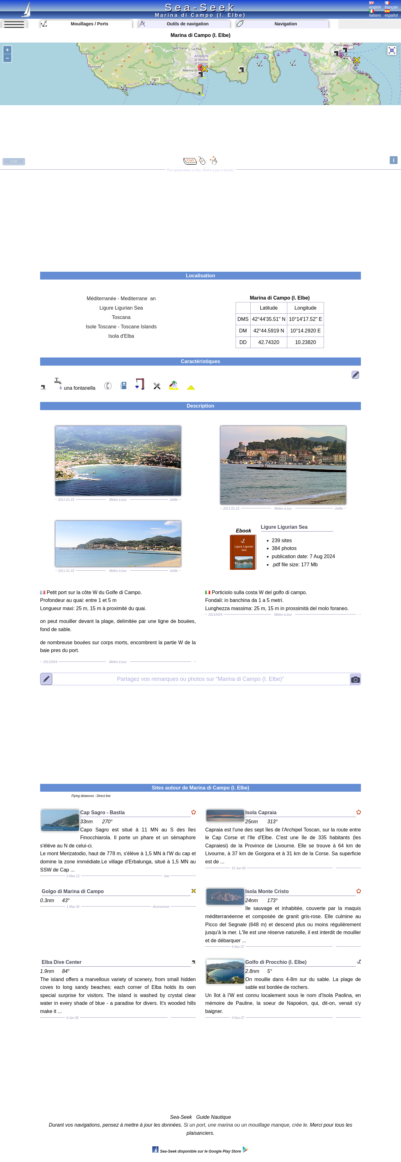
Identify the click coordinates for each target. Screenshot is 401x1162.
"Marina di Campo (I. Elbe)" (200, 679)
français (391, 5)
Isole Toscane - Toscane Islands (121, 326)
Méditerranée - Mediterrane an (121, 298)
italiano (375, 13)
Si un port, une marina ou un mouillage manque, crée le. (246, 1125)
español (391, 13)
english (375, 5)
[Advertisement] (200, 218)
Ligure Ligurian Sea (121, 308)
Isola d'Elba (121, 336)
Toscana (121, 317)
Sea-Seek (200, 7)
